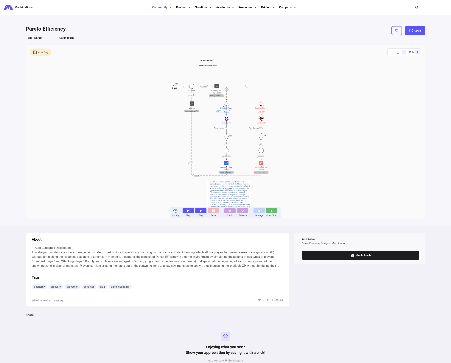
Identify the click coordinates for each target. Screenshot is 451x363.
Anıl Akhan (35, 38)
